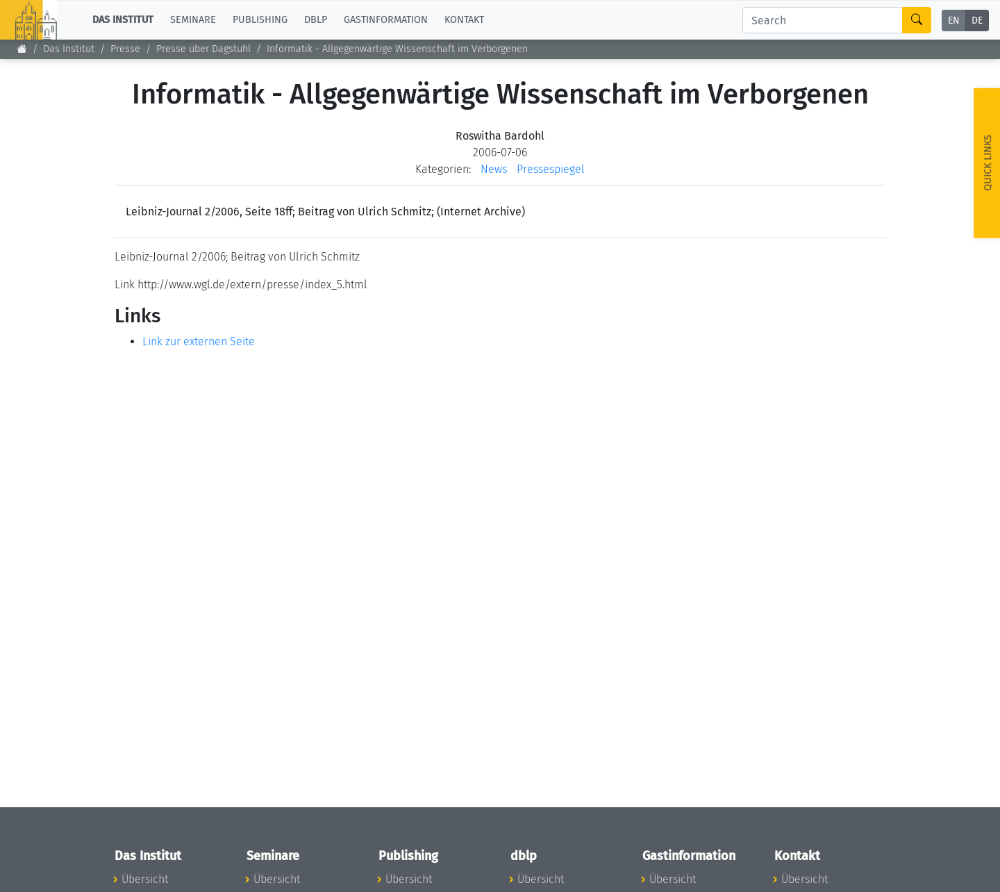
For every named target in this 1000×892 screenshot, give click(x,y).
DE (977, 20)
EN (954, 20)
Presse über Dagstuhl (203, 49)
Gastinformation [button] (386, 20)
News (494, 169)
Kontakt (464, 20)
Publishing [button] (260, 20)
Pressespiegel (551, 169)
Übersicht (145, 879)
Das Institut (68, 49)
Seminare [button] (193, 20)
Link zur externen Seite (198, 341)
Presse (125, 49)
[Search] (822, 20)
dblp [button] (315, 20)
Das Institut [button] (122, 20)
